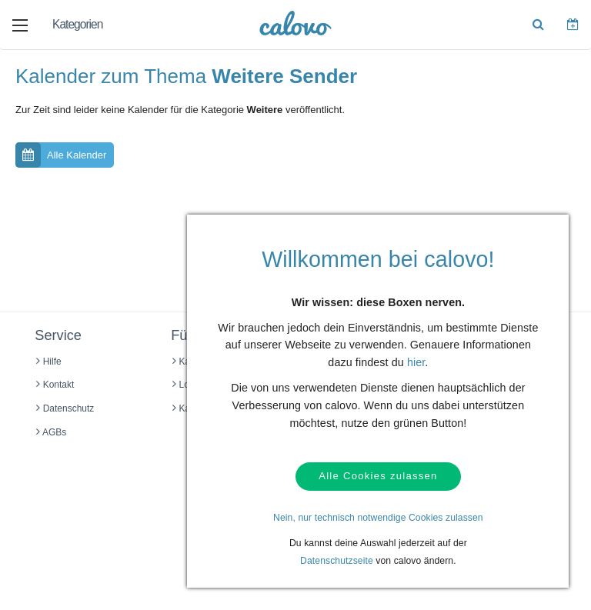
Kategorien (77, 24)
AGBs (51, 432)
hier (416, 363)
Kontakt (55, 384)
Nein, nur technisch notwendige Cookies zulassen (378, 517)
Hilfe (48, 361)
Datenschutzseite (336, 560)
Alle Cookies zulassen (378, 476)
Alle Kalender (60, 155)
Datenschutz (65, 408)
